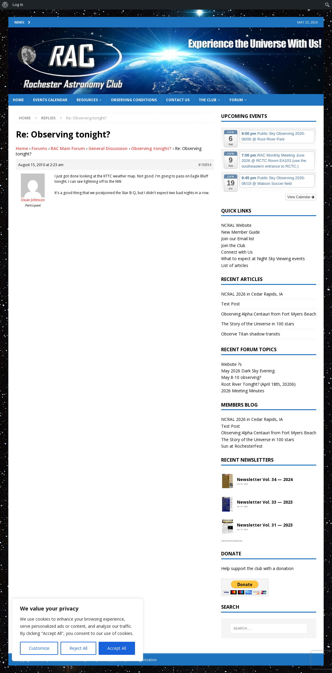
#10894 (204, 164)
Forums (39, 148)
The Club (207, 99)
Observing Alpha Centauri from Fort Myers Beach (268, 314)
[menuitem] (5, 5)
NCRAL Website (236, 225)
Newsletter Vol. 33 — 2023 (265, 502)
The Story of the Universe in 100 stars (257, 324)
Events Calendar (50, 99)
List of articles (234, 265)
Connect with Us (237, 252)
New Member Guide (240, 232)
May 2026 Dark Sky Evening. (248, 371)
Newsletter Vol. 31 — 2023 (265, 525)
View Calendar (300, 197)
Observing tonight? (151, 148)
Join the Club (233, 245)
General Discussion (108, 148)
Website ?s (231, 364)
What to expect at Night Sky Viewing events (263, 258)
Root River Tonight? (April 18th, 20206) (258, 384)
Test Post (230, 304)
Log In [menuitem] (18, 4)
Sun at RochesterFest (242, 446)
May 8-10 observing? (241, 377)
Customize (39, 648)
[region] (77, 630)
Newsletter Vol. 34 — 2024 (265, 479)
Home (18, 99)
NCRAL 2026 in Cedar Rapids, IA (252, 294)
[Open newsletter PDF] (227, 481)
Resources (87, 99)
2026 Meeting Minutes (242, 391)
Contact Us (178, 99)
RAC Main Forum (68, 148)
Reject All (78, 648)
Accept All (116, 648)
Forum (236, 99)
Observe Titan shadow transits (250, 334)
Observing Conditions (134, 99)
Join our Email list (237, 238)
